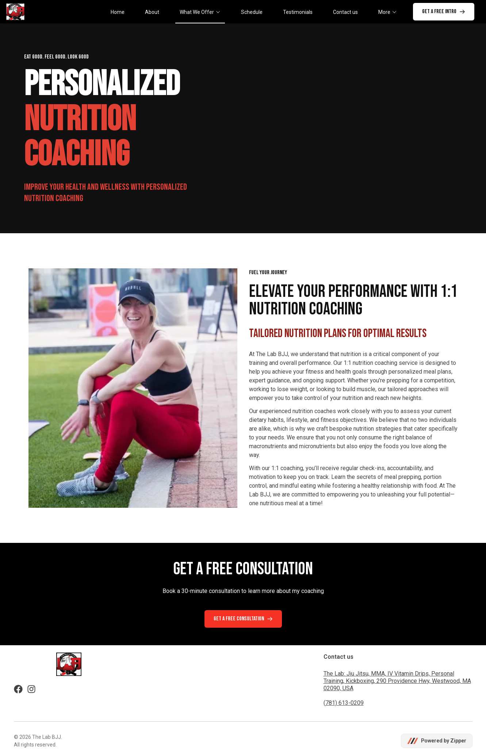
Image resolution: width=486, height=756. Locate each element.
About (152, 12)
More (387, 12)
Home (118, 12)
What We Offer (200, 12)
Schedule (252, 12)
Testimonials (298, 12)
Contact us (345, 12)
